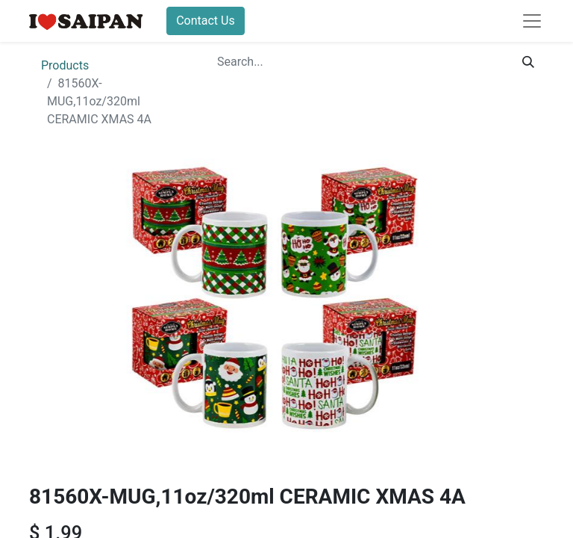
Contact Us (205, 20)
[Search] (528, 62)
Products (65, 65)
